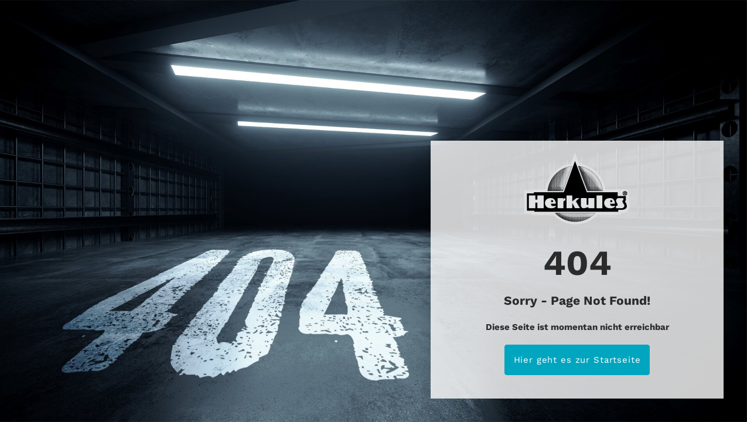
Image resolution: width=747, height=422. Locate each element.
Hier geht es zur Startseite (577, 360)
